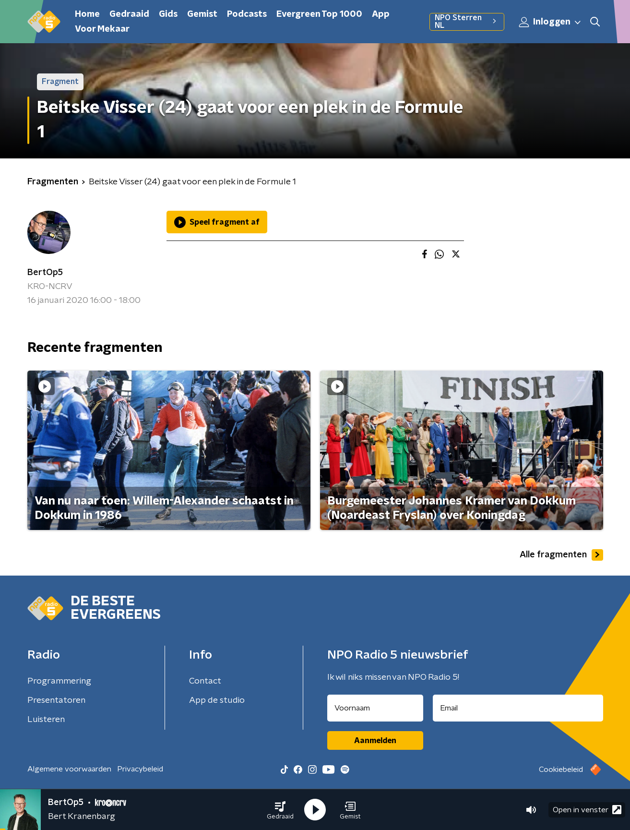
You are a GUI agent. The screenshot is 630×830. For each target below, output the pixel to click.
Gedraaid (129, 14)
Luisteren (46, 719)
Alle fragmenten (561, 555)
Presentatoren (56, 700)
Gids (168, 14)
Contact (205, 681)
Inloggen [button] (550, 22)
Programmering (59, 681)
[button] (280, 809)
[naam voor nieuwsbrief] (375, 708)
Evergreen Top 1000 (319, 14)
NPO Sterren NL (467, 21)
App (381, 14)
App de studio (217, 700)
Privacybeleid (140, 769)
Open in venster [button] (587, 809)
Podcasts (247, 14)
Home (87, 14)
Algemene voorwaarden (69, 769)
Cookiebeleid (561, 769)
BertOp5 (45, 272)
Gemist (202, 14)
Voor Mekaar (102, 29)
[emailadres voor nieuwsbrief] (518, 708)
